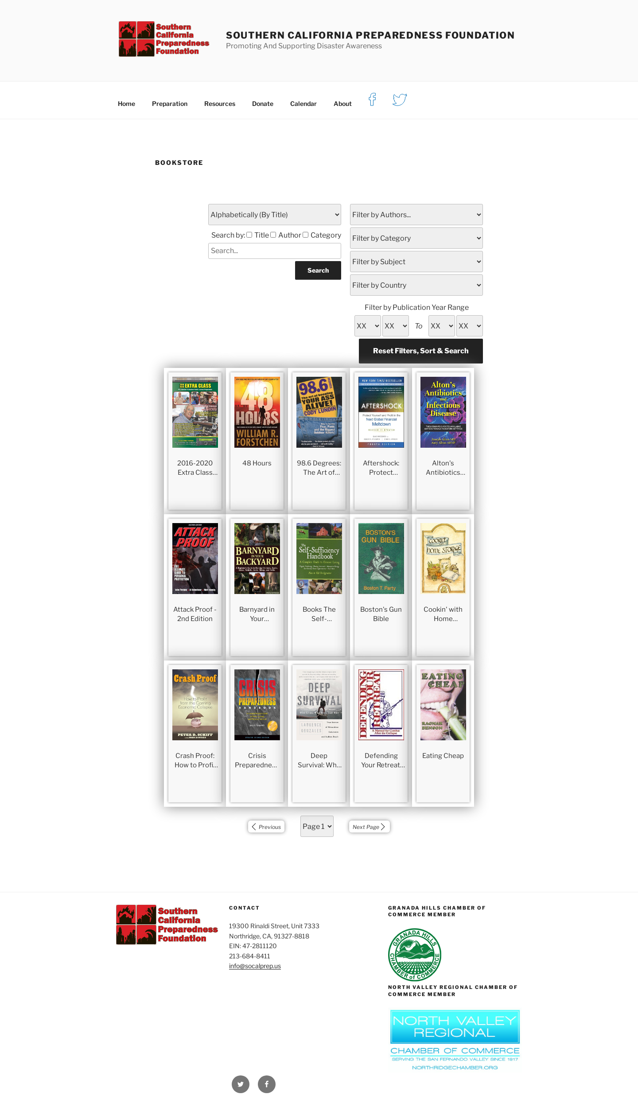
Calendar (303, 103)
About (343, 103)
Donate (262, 103)
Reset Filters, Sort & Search (421, 351)
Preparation (169, 103)
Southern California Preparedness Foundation (370, 35)
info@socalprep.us (255, 965)
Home (126, 103)
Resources (219, 103)
